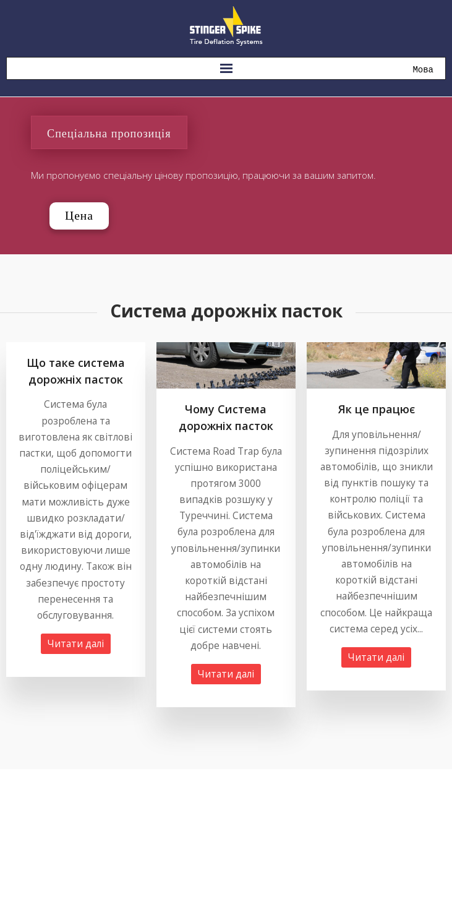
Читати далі (76, 643)
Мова (422, 70)
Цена (79, 215)
